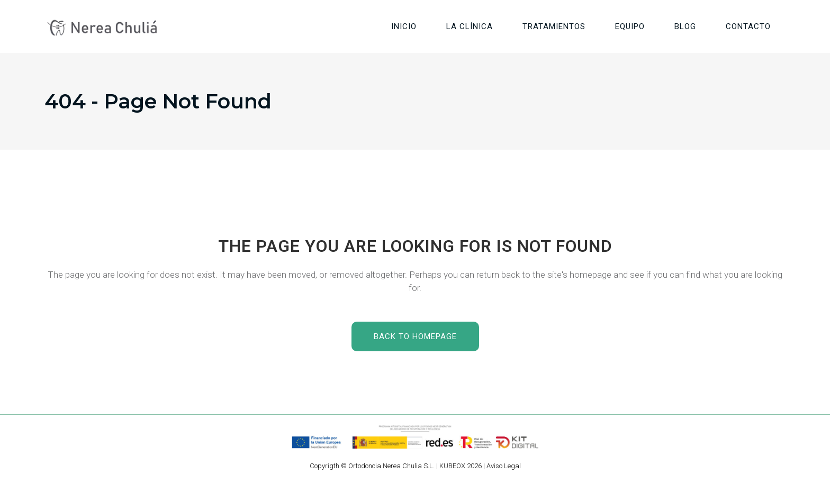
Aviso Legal (503, 466)
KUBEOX (452, 466)
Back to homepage (415, 336)
